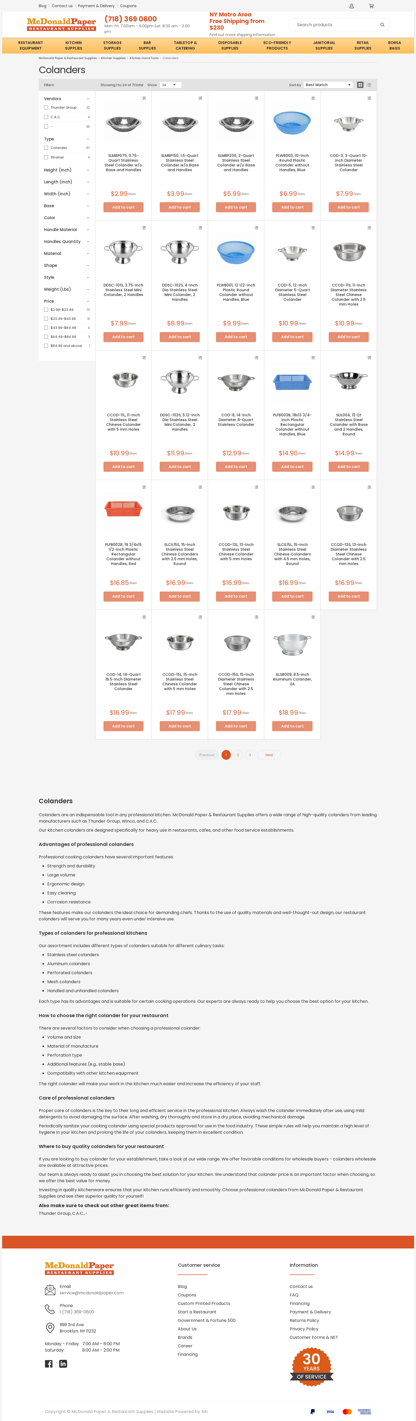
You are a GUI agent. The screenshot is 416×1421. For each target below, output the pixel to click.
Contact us (62, 5)
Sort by (295, 85)
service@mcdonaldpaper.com (92, 1293)
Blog (42, 5)
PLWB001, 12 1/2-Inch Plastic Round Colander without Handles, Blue (236, 292)
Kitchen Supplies (113, 58)
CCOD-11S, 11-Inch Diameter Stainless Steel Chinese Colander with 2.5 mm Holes (349, 295)
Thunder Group (64, 107)
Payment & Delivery (96, 5)
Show (152, 85)
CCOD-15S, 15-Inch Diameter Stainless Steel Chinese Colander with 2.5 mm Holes (236, 684)
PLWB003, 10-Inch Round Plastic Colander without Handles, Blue (292, 162)
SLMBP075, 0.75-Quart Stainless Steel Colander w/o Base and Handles (123, 162)
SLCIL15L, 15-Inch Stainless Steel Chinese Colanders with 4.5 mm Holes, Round (292, 554)
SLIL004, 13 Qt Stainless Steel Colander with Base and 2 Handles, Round (349, 424)
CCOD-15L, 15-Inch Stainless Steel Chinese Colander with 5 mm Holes (179, 681)
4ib (204, 1412)
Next (269, 754)
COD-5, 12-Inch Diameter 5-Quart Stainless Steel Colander (292, 292)
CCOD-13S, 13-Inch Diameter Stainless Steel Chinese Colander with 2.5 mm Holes (349, 554)
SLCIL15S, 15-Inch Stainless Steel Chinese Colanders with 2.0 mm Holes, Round (179, 554)
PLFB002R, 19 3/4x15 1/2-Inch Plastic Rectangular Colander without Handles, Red (123, 554)
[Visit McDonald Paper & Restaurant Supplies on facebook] (49, 1364)
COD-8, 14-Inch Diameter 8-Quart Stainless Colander (236, 420)
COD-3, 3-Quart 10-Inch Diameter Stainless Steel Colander (349, 162)
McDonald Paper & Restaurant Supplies (68, 58)
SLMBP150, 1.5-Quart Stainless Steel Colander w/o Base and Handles (180, 162)
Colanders (171, 58)
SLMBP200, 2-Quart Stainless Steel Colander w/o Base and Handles (236, 162)
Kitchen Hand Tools (144, 58)
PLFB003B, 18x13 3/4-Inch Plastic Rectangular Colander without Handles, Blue (292, 424)
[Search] (339, 24)
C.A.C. (56, 117)
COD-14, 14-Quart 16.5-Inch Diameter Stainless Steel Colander (123, 681)
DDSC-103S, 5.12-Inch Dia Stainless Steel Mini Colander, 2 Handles (180, 422)
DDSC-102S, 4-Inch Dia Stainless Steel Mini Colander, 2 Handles (180, 292)
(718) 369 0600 (131, 19)
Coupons (128, 5)
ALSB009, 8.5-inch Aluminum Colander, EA (292, 679)
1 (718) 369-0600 (77, 1312)
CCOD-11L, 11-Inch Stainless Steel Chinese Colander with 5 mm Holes (123, 422)
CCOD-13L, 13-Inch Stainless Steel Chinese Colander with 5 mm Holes (236, 551)
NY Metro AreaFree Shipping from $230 (237, 21)
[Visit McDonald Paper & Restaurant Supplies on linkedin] (63, 1364)
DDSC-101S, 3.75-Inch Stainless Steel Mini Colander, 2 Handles (123, 290)
